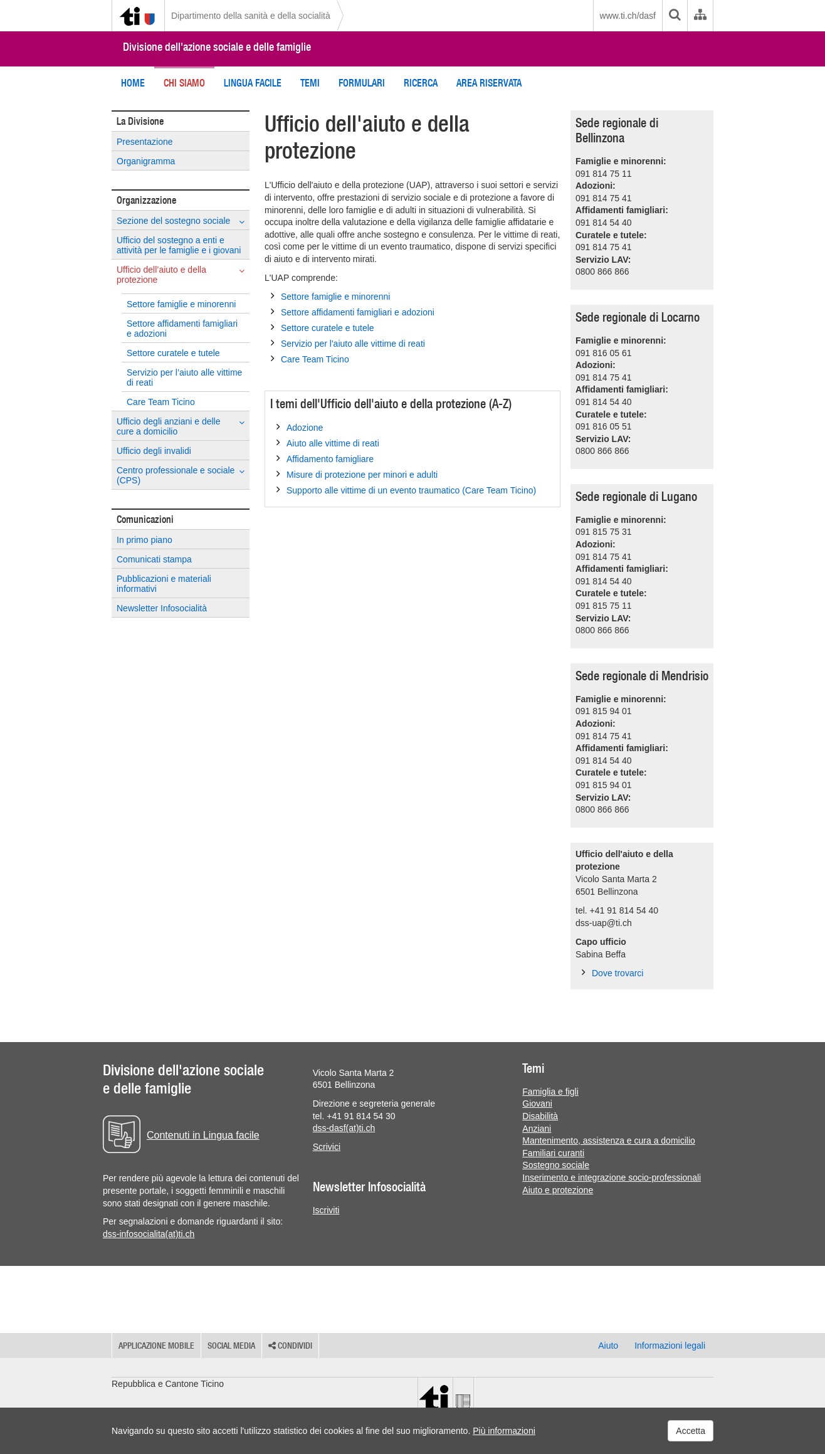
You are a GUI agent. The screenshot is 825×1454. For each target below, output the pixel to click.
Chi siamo (184, 83)
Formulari (362, 83)
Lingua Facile (252, 83)
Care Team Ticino (161, 402)
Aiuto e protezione (557, 1190)
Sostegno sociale (555, 1165)
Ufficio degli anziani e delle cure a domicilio (180, 426)
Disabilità (540, 1116)
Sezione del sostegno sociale (180, 221)
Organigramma (146, 161)
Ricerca (421, 83)
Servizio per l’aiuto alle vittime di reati (184, 377)
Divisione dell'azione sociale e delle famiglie (217, 47)
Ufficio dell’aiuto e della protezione (180, 275)
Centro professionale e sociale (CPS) (180, 475)
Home (133, 83)
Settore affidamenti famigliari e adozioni (182, 329)
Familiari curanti (553, 1153)
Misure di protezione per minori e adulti (357, 474)
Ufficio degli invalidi (154, 451)
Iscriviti (326, 1210)
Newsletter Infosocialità (162, 608)
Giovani (537, 1103)
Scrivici (326, 1147)
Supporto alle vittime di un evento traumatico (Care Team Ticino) (406, 489)
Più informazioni (504, 1431)
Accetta (690, 1431)
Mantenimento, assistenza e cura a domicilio (608, 1140)
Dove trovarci (612, 972)
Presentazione (145, 142)
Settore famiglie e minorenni (181, 304)
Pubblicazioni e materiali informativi (164, 584)
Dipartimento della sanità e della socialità (250, 16)
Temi (310, 83)
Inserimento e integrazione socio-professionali (611, 1177)
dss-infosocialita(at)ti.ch (148, 1234)
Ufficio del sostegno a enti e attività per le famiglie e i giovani (179, 245)
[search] (674, 15)
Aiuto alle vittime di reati (327, 442)
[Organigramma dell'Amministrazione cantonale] (700, 15)
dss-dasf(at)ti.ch (344, 1128)
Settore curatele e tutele (173, 353)
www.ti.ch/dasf (628, 16)
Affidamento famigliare (325, 458)
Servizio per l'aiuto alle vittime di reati (348, 343)
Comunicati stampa (154, 559)
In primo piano (144, 540)
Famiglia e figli (550, 1092)
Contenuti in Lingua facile (203, 1135)
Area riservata (489, 83)
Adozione (299, 427)
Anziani (536, 1129)
